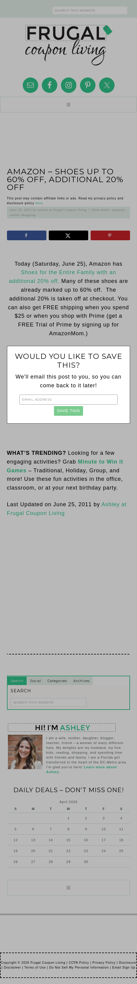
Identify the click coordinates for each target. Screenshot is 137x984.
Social (35, 681)
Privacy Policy (103, 962)
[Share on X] (68, 235)
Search (17, 681)
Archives (81, 681)
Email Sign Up (123, 967)
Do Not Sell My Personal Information (79, 967)
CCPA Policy (79, 962)
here (39, 203)
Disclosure (127, 962)
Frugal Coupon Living (68, 42)
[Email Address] (68, 399)
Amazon (118, 210)
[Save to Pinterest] (110, 235)
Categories (57, 681)
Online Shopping (23, 215)
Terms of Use (35, 967)
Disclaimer (12, 967)
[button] (68, 105)
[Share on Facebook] (26, 235)
